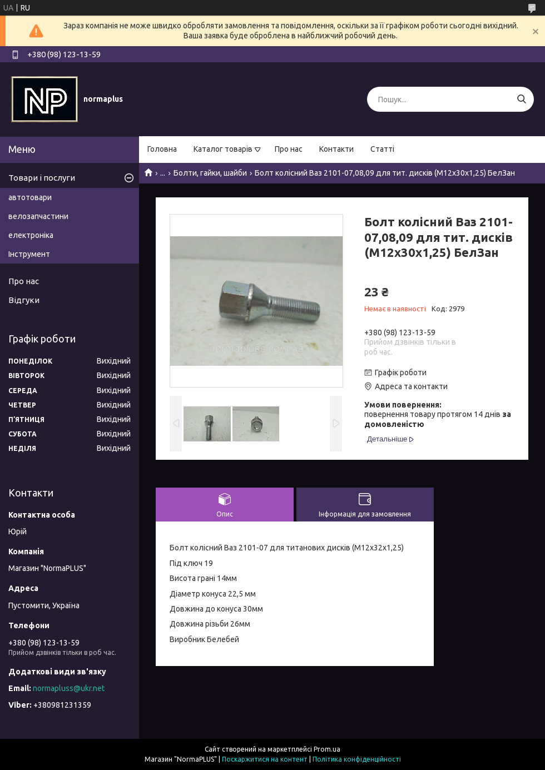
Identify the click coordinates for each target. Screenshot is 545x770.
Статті (382, 149)
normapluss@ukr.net (69, 688)
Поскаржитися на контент (265, 759)
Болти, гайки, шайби (210, 172)
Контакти (336, 149)
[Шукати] (521, 99)
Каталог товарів (223, 149)
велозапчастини (38, 216)
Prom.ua (327, 749)
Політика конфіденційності (357, 759)
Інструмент (29, 254)
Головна (162, 149)
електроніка (30, 235)
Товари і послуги (41, 177)
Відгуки (23, 300)
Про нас (289, 149)
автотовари (30, 197)
